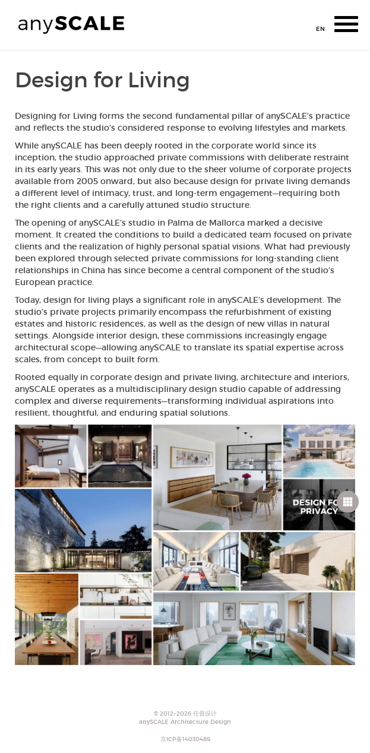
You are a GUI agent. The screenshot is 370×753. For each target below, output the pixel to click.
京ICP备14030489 (185, 739)
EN (320, 29)
